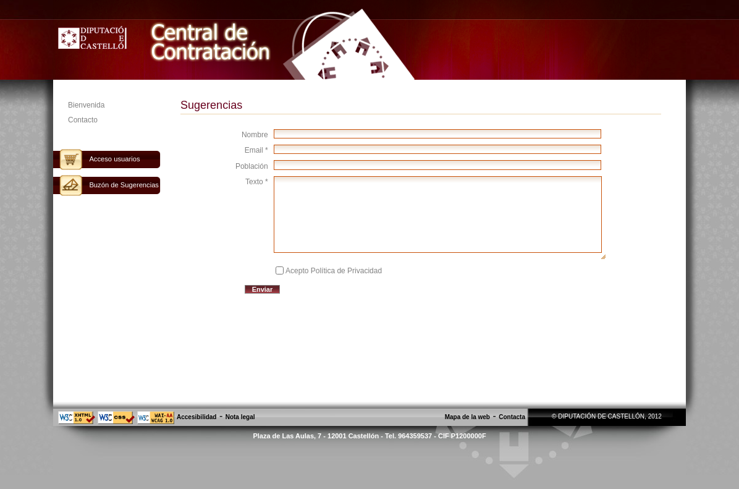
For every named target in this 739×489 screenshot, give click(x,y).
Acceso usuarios (114, 159)
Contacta (512, 417)
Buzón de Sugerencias (124, 185)
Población (251, 166)
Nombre (255, 134)
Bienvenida (86, 105)
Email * (256, 150)
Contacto (83, 120)
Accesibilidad (196, 417)
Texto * (256, 181)
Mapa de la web (467, 417)
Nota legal (240, 417)
